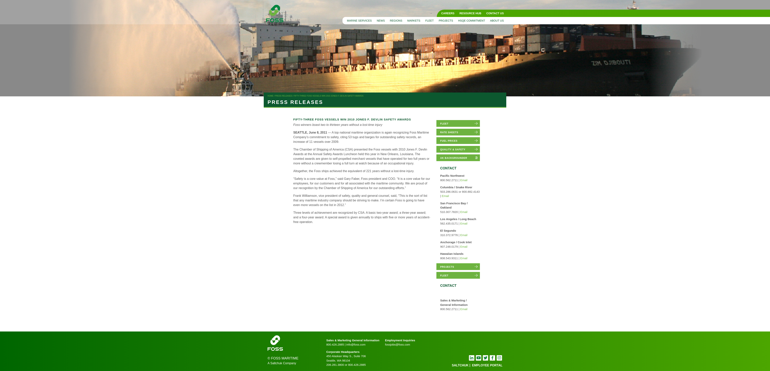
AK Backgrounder (453, 158)
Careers (447, 13)
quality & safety (452, 149)
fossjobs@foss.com (397, 344)
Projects (446, 20)
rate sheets (449, 132)
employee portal (487, 365)
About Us (497, 20)
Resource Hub (470, 13)
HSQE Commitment (471, 20)
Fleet (429, 20)
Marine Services (359, 20)
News (381, 20)
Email (464, 180)
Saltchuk (460, 365)
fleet (444, 123)
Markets (413, 20)
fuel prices (449, 141)
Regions (396, 20)
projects (447, 267)
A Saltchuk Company (282, 363)
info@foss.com (355, 344)
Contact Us (495, 13)
